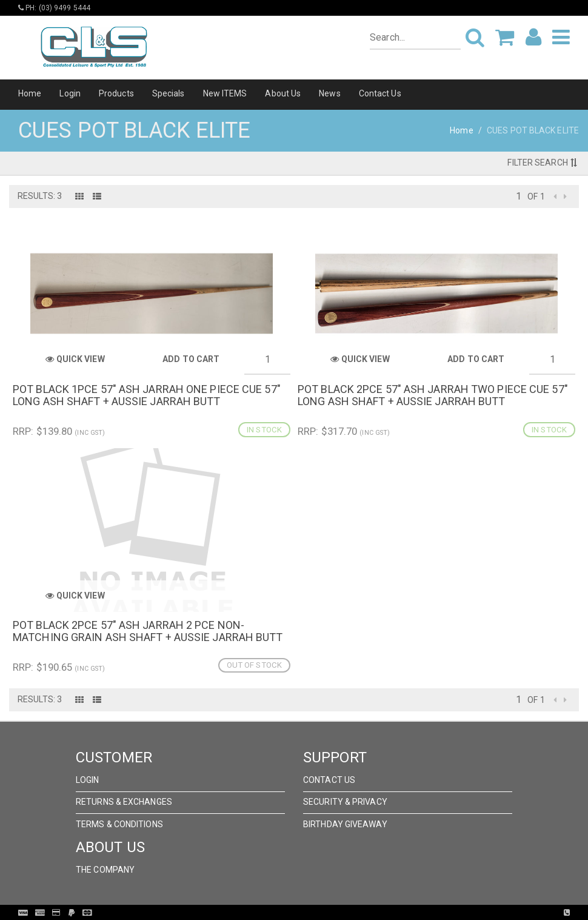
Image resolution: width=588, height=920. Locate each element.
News (329, 93)
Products (116, 93)
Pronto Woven (318, 912)
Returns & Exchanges (124, 802)
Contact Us (380, 93)
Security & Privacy (345, 802)
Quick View (74, 359)
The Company (105, 870)
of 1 (535, 196)
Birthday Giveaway (345, 824)
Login (70, 93)
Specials (168, 93)
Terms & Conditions (119, 824)
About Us (283, 93)
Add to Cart (190, 359)
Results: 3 (40, 196)
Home (29, 93)
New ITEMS (225, 93)
